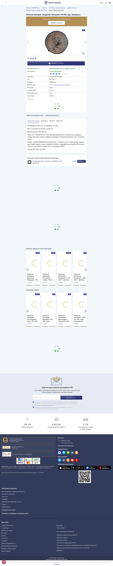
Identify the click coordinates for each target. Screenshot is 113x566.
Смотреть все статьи (8, 509)
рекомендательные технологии (54, 562)
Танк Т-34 (5, 495)
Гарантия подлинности (8, 542)
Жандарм (4, 498)
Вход (99, 3)
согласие (60, 401)
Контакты (4, 537)
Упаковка (4, 539)
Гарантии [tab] (59, 121)
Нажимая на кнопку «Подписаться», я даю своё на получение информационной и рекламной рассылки (54, 406)
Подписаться (71, 396)
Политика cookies (62, 539)
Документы (60, 549)
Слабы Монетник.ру (7, 524)
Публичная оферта (62, 536)
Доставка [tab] (44, 121)
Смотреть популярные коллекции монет (15, 512)
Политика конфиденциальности (66, 541)
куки (17, 562)
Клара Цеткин (6, 506)
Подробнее (30, 99)
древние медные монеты (52, 115)
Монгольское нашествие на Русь (12, 500)
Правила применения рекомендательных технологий (73, 546)
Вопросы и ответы (7, 529)
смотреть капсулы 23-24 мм (61, 85)
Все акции (60, 524)
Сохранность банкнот (8, 493)
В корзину (81, 161)
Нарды (4, 503)
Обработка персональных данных (67, 534)
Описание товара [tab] (33, 121)
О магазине (4, 527)
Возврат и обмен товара (8, 547)
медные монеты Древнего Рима (35, 115)
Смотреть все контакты (65, 444)
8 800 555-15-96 (65, 439)
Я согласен (56, 564)
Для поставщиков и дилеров (65, 530)
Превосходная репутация (9, 545)
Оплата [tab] (51, 121)
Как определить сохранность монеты (13, 490)
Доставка (4, 532)
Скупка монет (61, 527)
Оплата (3, 534)
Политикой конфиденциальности (44, 404)
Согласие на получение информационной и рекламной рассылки (77, 544)
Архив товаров (5, 550)
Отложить (30, 285)
